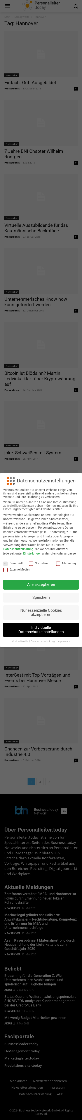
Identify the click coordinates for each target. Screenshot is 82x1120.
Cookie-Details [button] (20, 641)
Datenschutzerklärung (18, 549)
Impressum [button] (64, 641)
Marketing (66, 563)
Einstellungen (32, 553)
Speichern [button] (41, 597)
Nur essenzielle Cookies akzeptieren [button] (41, 612)
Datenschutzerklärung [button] (43, 641)
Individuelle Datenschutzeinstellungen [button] (41, 629)
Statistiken (39, 563)
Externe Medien (16, 569)
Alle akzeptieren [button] (41, 584)
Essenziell (13, 563)
